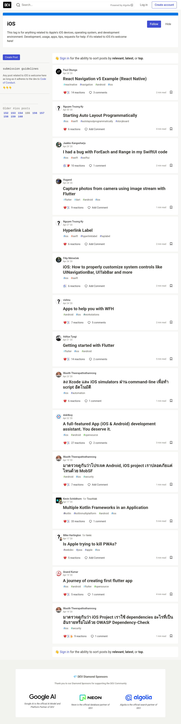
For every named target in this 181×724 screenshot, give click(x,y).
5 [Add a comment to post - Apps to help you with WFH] (96, 322)
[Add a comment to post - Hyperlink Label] (72, 244)
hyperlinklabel (88, 236)
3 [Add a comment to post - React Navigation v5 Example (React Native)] (97, 92)
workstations (91, 315)
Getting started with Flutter (88, 345)
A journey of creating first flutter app (97, 580)
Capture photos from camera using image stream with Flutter (114, 191)
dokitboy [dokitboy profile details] (68, 415)
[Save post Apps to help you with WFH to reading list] (171, 323)
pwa (79, 550)
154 (20, 113)
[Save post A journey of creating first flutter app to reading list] (171, 595)
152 (6, 113)
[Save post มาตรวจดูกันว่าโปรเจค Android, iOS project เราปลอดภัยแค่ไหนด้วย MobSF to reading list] (171, 485)
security (88, 477)
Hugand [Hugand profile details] (67, 179)
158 (6, 116)
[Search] (18, 5)
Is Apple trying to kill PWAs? (90, 544)
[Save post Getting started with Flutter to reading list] (171, 359)
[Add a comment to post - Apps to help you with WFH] (73, 322)
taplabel (105, 236)
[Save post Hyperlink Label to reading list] (171, 244)
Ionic (89, 535)
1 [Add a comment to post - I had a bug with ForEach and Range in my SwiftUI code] (97, 166)
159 (13, 116)
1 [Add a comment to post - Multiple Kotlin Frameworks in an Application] (97, 521)
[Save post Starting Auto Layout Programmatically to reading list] (171, 129)
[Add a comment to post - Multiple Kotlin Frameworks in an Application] (74, 521)
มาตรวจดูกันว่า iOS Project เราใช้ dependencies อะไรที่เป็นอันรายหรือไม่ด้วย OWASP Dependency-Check (118, 620)
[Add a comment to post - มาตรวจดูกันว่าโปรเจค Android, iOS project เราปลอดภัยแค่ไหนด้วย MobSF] (73, 484)
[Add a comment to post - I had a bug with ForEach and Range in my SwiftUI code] (74, 165)
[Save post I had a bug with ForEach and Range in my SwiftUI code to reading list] (171, 166)
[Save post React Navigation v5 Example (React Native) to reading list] (171, 93)
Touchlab (92, 498)
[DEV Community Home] (7, 4)
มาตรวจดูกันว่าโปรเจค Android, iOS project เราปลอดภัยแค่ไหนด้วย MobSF (117, 468)
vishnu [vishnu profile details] (66, 300)
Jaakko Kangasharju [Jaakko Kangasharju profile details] (74, 143)
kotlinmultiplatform (85, 513)
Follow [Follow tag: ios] (154, 24)
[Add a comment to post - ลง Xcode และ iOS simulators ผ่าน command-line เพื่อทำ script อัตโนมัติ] (72, 401)
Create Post (11, 57)
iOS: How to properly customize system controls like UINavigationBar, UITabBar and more (112, 270)
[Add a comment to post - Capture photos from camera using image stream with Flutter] (73, 207)
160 (20, 116)
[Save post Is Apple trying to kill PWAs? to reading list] (171, 558)
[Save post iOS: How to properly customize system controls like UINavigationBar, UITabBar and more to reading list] (171, 286)
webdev (68, 550)
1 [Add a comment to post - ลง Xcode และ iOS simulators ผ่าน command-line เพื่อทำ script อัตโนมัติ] (92, 401)
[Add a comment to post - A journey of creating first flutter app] (73, 594)
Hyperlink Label (78, 230)
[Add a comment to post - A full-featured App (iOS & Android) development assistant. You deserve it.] (74, 443)
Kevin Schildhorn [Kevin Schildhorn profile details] (72, 498)
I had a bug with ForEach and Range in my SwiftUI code (115, 151)
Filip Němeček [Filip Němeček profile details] (71, 258)
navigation (86, 85)
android (100, 85)
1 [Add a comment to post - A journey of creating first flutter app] (95, 594)
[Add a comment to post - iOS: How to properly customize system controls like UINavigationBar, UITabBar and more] (72, 286)
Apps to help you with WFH (88, 308)
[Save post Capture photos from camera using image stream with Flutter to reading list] (171, 208)
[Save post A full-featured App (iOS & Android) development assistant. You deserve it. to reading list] (171, 443)
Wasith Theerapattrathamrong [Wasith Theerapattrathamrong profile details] (79, 373)
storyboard (122, 121)
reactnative (70, 85)
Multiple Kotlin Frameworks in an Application (105, 507)
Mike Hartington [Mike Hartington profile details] (72, 535)
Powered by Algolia (121, 5)
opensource (90, 435)
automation (78, 393)
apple (88, 550)
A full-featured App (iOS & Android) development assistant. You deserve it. (109, 426)
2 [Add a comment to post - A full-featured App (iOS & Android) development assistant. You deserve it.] (97, 443)
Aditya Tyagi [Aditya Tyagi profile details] (70, 336)
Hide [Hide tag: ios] (168, 24)
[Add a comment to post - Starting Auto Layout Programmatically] (72, 129)
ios (110, 85)
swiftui (84, 158)
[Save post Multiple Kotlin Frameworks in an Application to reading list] (171, 521)
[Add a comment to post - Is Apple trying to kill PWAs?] (72, 558)
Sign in (64, 58)
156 (34, 113)
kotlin (67, 513)
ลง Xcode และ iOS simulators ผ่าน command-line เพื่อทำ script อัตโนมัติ (115, 384)
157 (42, 113)
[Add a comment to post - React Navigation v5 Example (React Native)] (74, 92)
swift (74, 121)
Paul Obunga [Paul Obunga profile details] (70, 70)
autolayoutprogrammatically (96, 121)
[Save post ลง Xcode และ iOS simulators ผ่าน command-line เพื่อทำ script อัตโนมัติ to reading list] (171, 401)
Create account (164, 5)
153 (13, 113)
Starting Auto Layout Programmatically (100, 115)
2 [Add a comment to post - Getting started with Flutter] (97, 359)
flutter (67, 200)
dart (77, 200)
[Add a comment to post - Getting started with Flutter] (74, 359)
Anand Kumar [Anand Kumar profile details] (70, 571)
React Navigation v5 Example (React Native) (105, 78)
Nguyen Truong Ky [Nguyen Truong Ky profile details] (73, 106)
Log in (144, 5)
